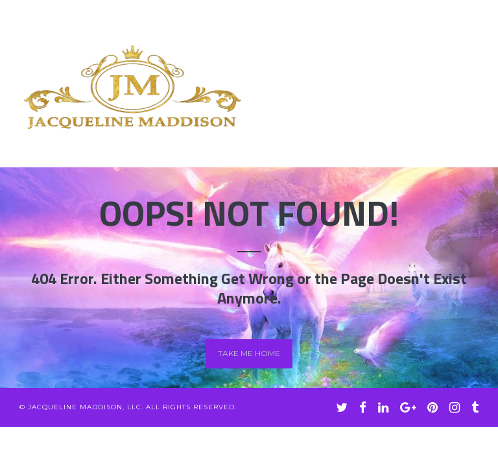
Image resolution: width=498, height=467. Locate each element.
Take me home (249, 353)
